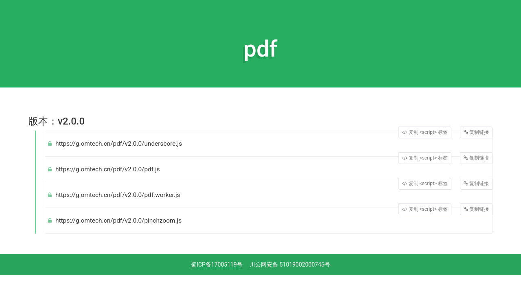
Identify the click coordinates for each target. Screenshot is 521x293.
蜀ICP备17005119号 (217, 264)
